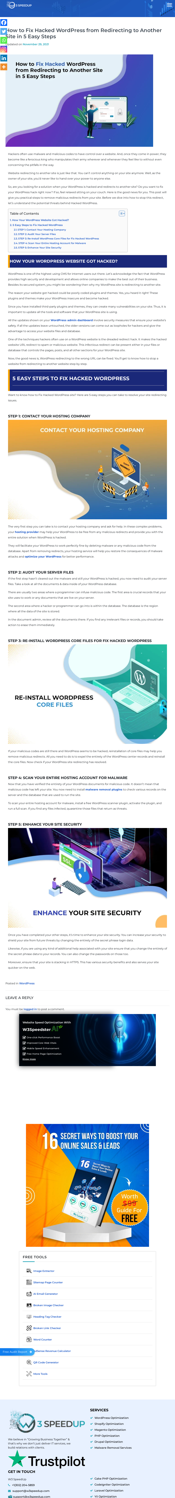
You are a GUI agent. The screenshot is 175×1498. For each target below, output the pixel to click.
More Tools (34, 1370)
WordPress (27, 983)
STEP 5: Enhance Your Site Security (39, 248)
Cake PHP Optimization (111, 1475)
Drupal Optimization (109, 1438)
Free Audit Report (17, 1351)
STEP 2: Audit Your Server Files (37, 234)
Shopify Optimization (109, 1420)
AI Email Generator (39, 1292)
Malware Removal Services (113, 1444)
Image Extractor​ (37, 1270)
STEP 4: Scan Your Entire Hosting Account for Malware (52, 243)
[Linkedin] (3, 58)
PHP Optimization (107, 1432)
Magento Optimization (110, 1426)
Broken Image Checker (42, 1304)
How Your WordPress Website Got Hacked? (40, 220)
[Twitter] (3, 31)
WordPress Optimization (112, 1414)
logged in (30, 1009)
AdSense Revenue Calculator (46, 1348)
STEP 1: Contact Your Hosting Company (42, 230)
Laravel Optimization (109, 1487)
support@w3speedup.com (31, 1487)
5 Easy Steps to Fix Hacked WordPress (38, 225)
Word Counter (36, 1337)
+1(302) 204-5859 (23, 1481)
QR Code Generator (40, 1359)
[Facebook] (3, 22)
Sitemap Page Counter (42, 1281)
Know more (29, 1059)
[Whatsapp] (3, 40)
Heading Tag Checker (41, 1315)
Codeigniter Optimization (112, 1481)
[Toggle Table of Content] (120, 213)
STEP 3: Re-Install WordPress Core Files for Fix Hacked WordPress (58, 239)
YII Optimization (106, 1493)
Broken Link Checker (41, 1326)
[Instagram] (3, 49)
